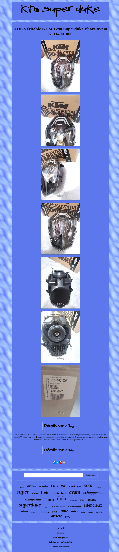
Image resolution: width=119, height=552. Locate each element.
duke (62, 498)
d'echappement (58, 506)
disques (92, 499)
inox (83, 512)
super (23, 492)
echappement (93, 492)
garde (22, 487)
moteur (23, 511)
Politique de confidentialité (60, 542)
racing (99, 512)
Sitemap (60, 533)
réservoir (45, 512)
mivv (74, 511)
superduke (30, 505)
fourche (43, 486)
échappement (34, 499)
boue (82, 500)
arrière (56, 516)
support (46, 507)
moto (51, 499)
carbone (58, 485)
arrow (31, 486)
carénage (75, 486)
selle (54, 511)
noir (64, 510)
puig (67, 516)
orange (34, 512)
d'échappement (74, 506)
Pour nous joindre (60, 537)
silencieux (93, 505)
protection (59, 493)
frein (45, 492)
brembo (98, 487)
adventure (73, 500)
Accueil (60, 528)
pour (88, 485)
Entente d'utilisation (60, 547)
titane (35, 493)
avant (74, 492)
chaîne (90, 512)
